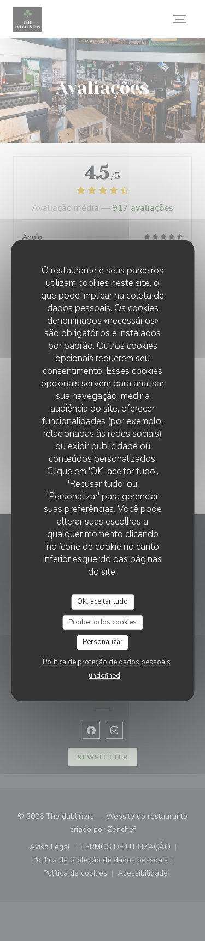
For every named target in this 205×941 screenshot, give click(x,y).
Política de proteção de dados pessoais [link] (107, 662)
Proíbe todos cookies (102, 622)
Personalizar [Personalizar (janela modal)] (103, 642)
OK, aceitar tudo (102, 601)
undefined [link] (104, 676)
